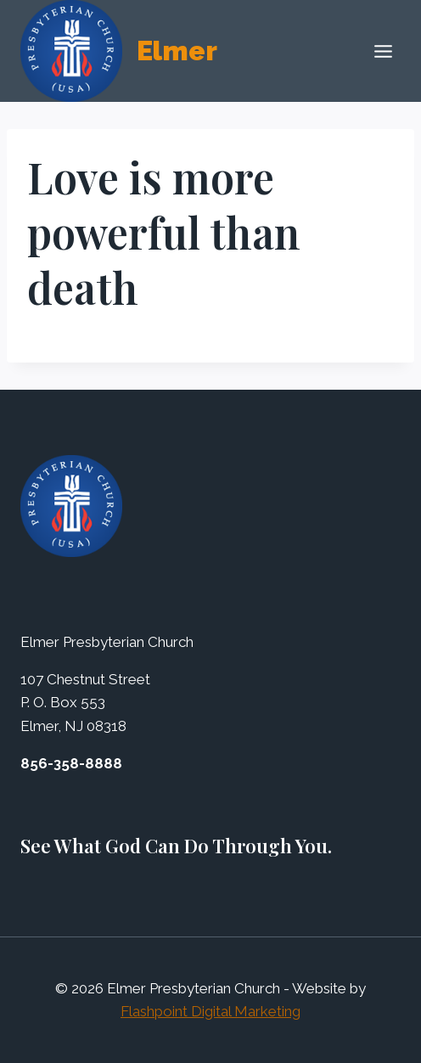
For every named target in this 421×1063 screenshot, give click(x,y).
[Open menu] (383, 51)
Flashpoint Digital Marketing (210, 1011)
